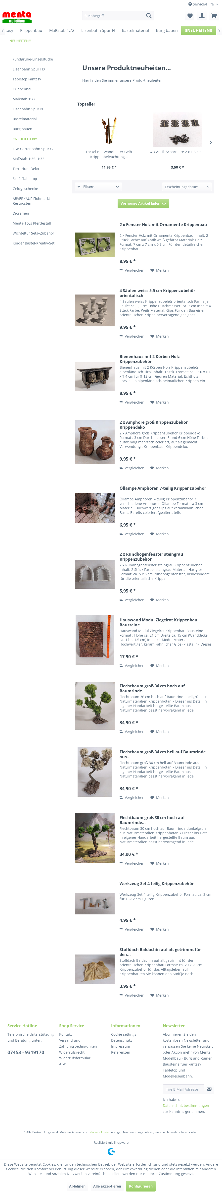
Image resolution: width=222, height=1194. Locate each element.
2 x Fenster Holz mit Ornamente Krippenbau (163, 224)
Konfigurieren (141, 1186)
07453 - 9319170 (25, 1052)
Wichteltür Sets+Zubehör (33, 233)
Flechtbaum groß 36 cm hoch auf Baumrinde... (152, 688)
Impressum (120, 1046)
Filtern (86, 186)
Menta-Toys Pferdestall (32, 223)
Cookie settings (123, 1034)
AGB (62, 1064)
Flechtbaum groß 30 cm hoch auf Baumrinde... (152, 820)
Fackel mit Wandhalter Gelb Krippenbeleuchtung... (109, 154)
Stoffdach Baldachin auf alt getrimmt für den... (160, 952)
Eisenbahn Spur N (28, 109)
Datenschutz (121, 1040)
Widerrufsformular (74, 1058)
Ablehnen (77, 1186)
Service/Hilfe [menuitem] (201, 4)
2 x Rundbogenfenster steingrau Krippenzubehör (151, 557)
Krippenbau (23, 89)
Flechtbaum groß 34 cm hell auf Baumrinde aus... (163, 754)
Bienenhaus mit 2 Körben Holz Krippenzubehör (150, 359)
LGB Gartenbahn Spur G (33, 148)
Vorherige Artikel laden (143, 202)
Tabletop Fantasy (27, 79)
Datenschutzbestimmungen (186, 1105)
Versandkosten (100, 1132)
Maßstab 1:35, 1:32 (28, 158)
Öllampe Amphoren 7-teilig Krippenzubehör (163, 488)
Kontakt (65, 1034)
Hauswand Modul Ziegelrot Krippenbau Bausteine (158, 622)
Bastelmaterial (25, 119)
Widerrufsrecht (72, 1052)
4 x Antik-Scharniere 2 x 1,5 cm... (177, 151)
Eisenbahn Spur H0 (29, 69)
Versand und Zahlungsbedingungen (78, 1043)
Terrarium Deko (26, 168)
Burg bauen (22, 128)
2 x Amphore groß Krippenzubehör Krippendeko (154, 425)
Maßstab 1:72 (24, 99)
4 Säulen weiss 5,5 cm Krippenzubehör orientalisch (157, 293)
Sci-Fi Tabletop (25, 178)
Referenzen (120, 1052)
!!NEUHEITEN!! (25, 138)
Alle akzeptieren (107, 1186)
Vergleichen (132, 270)
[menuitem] (118, 16)
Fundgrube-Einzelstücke (33, 59)
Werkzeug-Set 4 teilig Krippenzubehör (157, 883)
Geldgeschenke (25, 188)
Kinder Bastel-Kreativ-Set (33, 243)
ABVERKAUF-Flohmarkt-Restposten (32, 201)
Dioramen (21, 213)
